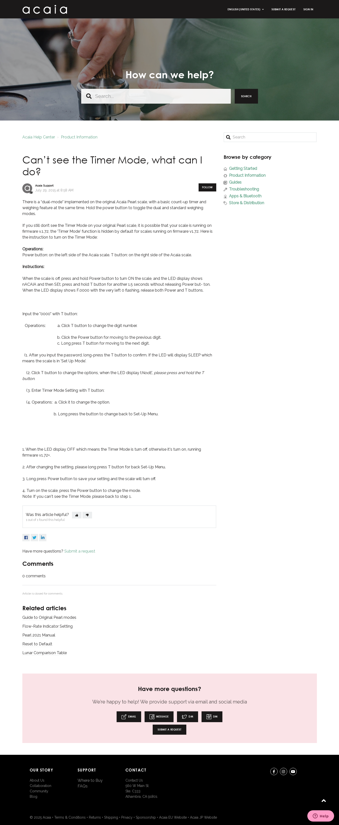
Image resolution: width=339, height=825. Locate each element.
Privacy (127, 817)
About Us (37, 780)
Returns (95, 817)
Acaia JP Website (203, 817)
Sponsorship (146, 817)
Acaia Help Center (38, 137)
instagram (283, 772)
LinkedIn (42, 537)
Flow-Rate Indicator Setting (47, 626)
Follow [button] (207, 187)
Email (129, 716)
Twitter (34, 537)
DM (187, 716)
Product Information (79, 137)
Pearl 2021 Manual (38, 635)
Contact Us (134, 780)
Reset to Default (37, 644)
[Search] (270, 137)
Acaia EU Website (173, 817)
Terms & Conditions (70, 817)
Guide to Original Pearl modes (49, 617)
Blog (33, 796)
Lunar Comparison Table (44, 652)
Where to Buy (90, 780)
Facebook (26, 537)
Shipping (111, 817)
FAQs (83, 786)
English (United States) (244, 9)
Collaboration (40, 786)
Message (159, 716)
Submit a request (283, 9)
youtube (293, 772)
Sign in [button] (308, 9)
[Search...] (156, 96)
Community (39, 791)
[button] (76, 515)
